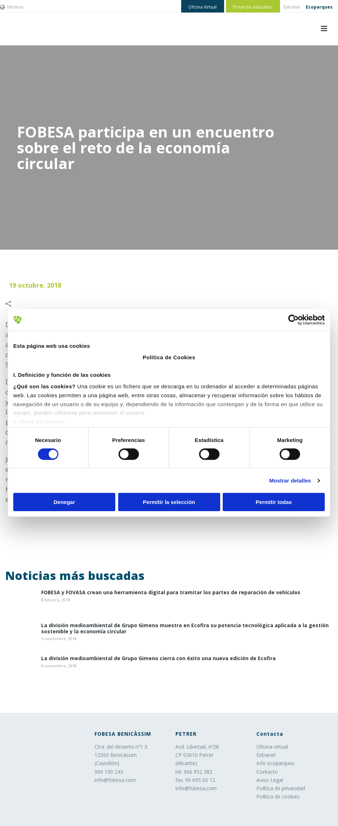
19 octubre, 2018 (35, 285)
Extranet (266, 754)
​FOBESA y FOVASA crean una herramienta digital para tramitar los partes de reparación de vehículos (170, 593)
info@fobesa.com (115, 780)
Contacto (267, 771)
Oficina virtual (272, 746)
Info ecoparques (275, 763)
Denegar (64, 502)
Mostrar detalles (290, 480)
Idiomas (11, 7)
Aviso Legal (269, 780)
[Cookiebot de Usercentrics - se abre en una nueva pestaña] (293, 319)
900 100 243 (109, 771)
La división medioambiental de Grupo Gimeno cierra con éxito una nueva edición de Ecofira (158, 658)
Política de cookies (278, 796)
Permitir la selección (169, 502)
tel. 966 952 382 (193, 771)
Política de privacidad (280, 788)
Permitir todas (274, 502)
